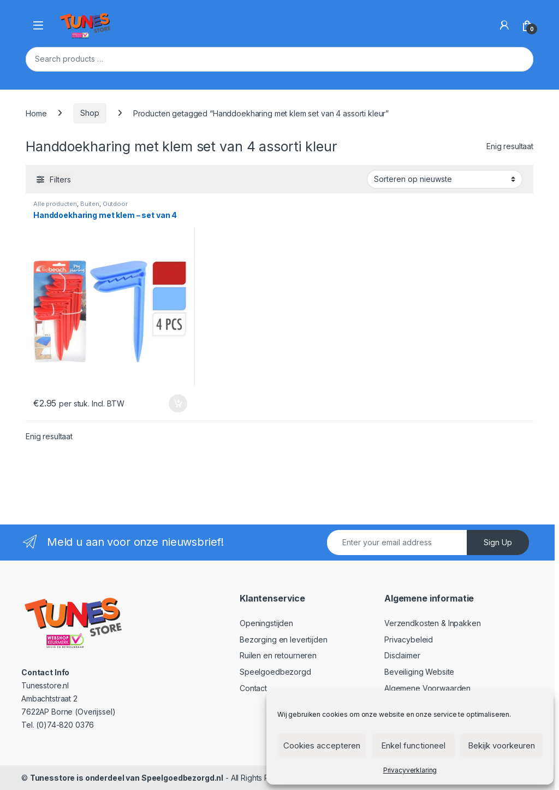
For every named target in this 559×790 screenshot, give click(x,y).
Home (36, 112)
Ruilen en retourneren (278, 655)
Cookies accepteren (321, 745)
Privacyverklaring (410, 770)
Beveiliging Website (419, 671)
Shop (89, 112)
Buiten (89, 204)
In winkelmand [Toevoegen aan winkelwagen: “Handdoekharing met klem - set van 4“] (178, 403)
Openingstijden (266, 623)
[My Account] (504, 25)
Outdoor (115, 204)
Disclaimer (402, 655)
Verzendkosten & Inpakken (432, 623)
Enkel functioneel (413, 745)
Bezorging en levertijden (284, 639)
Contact (253, 688)
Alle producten (55, 204)
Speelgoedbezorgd (275, 671)
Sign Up (498, 542)
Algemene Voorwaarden (427, 688)
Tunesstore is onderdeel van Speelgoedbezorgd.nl (126, 777)
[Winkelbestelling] (444, 179)
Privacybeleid (408, 639)
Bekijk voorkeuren (501, 745)
